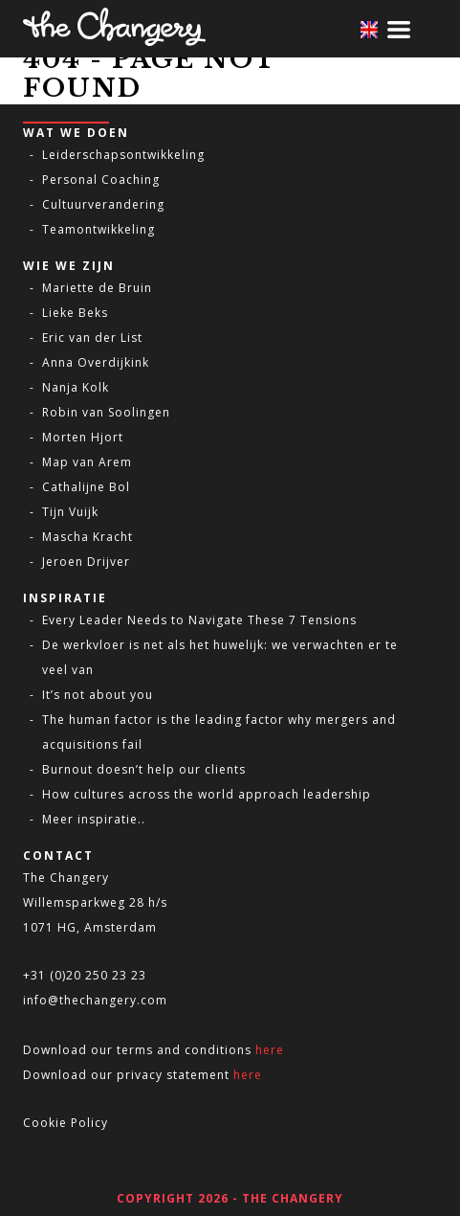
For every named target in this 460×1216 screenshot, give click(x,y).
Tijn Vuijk (70, 512)
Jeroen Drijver (86, 561)
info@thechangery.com (95, 1000)
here (269, 1050)
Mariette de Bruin (97, 288)
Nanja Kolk (75, 387)
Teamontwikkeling (98, 229)
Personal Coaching (101, 179)
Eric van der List (92, 337)
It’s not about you (97, 695)
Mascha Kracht (87, 537)
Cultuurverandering (103, 204)
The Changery (66, 877)
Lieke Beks (75, 312)
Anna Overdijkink (95, 362)
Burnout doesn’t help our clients (144, 769)
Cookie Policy (65, 1123)
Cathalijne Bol (86, 487)
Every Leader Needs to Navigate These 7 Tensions (199, 620)
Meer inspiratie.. (93, 819)
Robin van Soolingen (106, 412)
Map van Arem (87, 462)
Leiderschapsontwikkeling (123, 154)
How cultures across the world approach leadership (206, 794)
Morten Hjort (82, 437)
